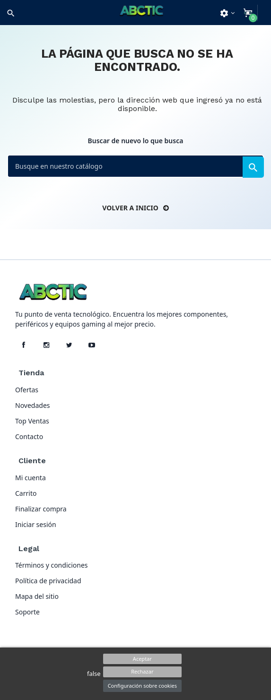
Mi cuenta (30, 477)
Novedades (32, 405)
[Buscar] (135, 166)
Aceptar (142, 658)
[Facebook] (23, 345)
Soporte (27, 611)
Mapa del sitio (37, 596)
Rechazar (142, 671)
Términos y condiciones (51, 565)
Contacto (29, 436)
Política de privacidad (48, 580)
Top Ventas (32, 420)
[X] (69, 345)
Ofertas (26, 389)
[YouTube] (91, 345)
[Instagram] (46, 345)
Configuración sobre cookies (142, 685)
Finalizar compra (41, 508)
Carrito (25, 493)
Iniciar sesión (35, 524)
